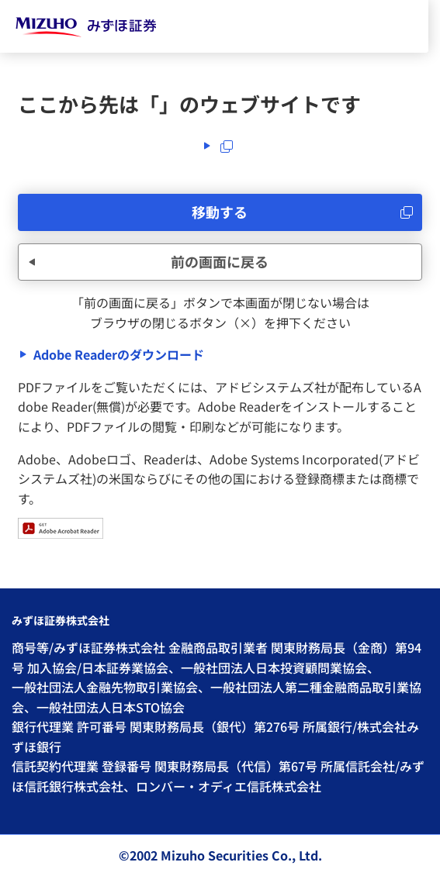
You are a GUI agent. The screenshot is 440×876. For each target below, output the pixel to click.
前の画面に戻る (220, 261)
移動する (220, 212)
